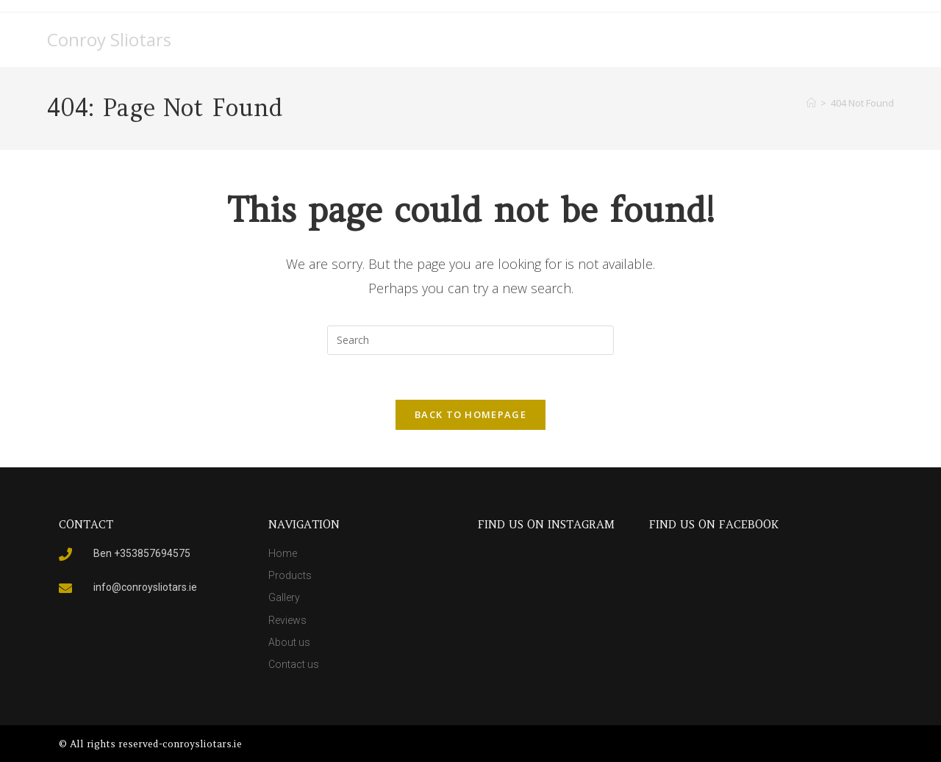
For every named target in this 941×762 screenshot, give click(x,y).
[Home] (811, 102)
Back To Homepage (470, 414)
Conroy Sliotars (109, 39)
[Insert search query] (470, 340)
